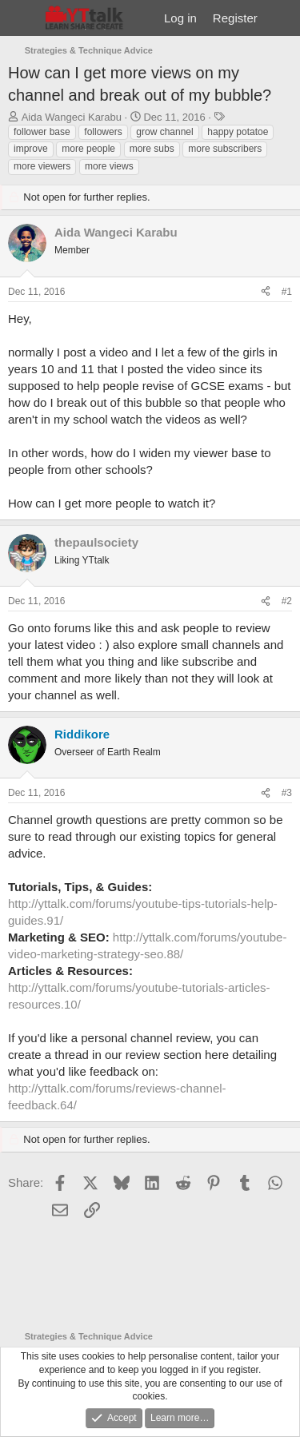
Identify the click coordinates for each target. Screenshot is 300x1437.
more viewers (42, 166)
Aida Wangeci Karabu (72, 117)
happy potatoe (237, 131)
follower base (42, 131)
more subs (152, 148)
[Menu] (22, 18)
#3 (287, 792)
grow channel (164, 131)
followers (103, 131)
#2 (287, 601)
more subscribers (225, 148)
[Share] (265, 292)
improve (31, 148)
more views (109, 166)
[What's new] (281, 18)
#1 (287, 291)
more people (88, 148)
